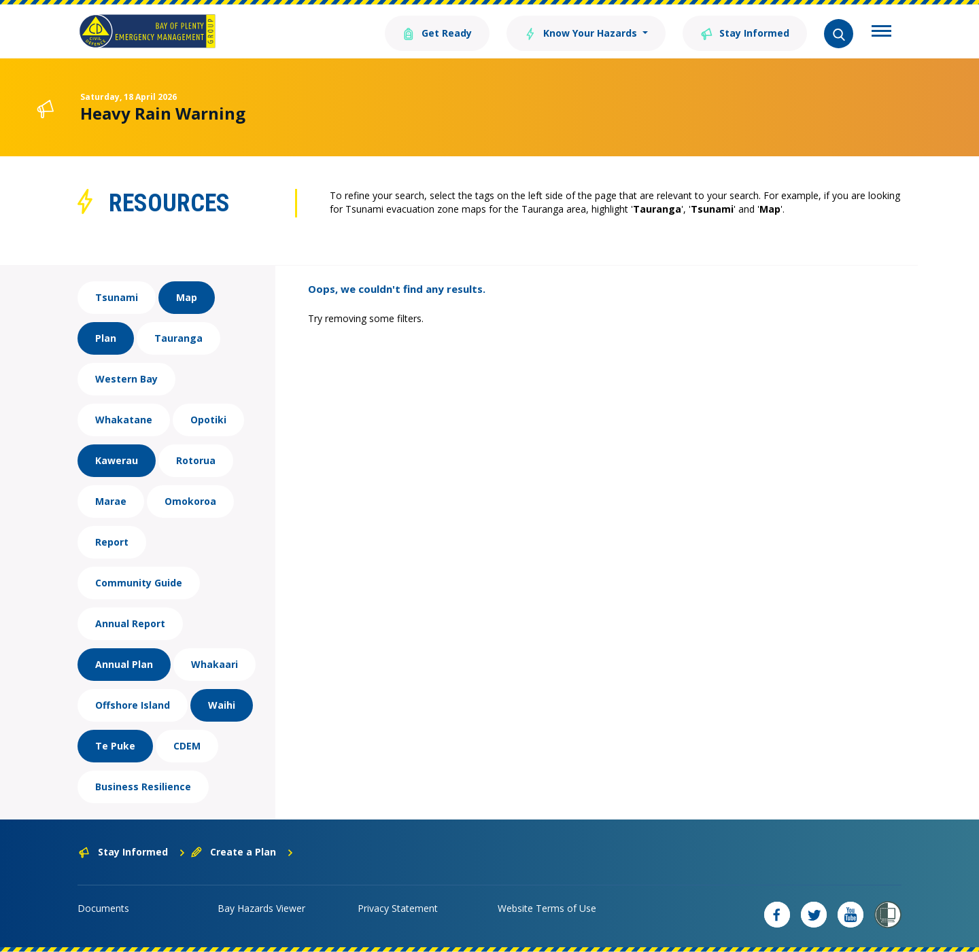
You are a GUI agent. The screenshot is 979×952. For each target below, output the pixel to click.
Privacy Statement (398, 908)
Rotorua (196, 460)
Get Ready (437, 32)
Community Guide (138, 582)
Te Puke (115, 745)
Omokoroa (190, 501)
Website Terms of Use (547, 908)
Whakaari (214, 664)
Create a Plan (242, 851)
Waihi (221, 705)
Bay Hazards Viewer (261, 908)
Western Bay (126, 378)
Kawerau (116, 460)
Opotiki (208, 419)
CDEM (187, 745)
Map (186, 297)
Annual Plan (124, 664)
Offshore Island (132, 705)
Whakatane (123, 419)
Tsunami (116, 297)
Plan (105, 338)
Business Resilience (143, 786)
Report (111, 541)
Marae (110, 501)
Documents (103, 908)
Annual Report (130, 623)
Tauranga (178, 338)
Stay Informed (744, 32)
